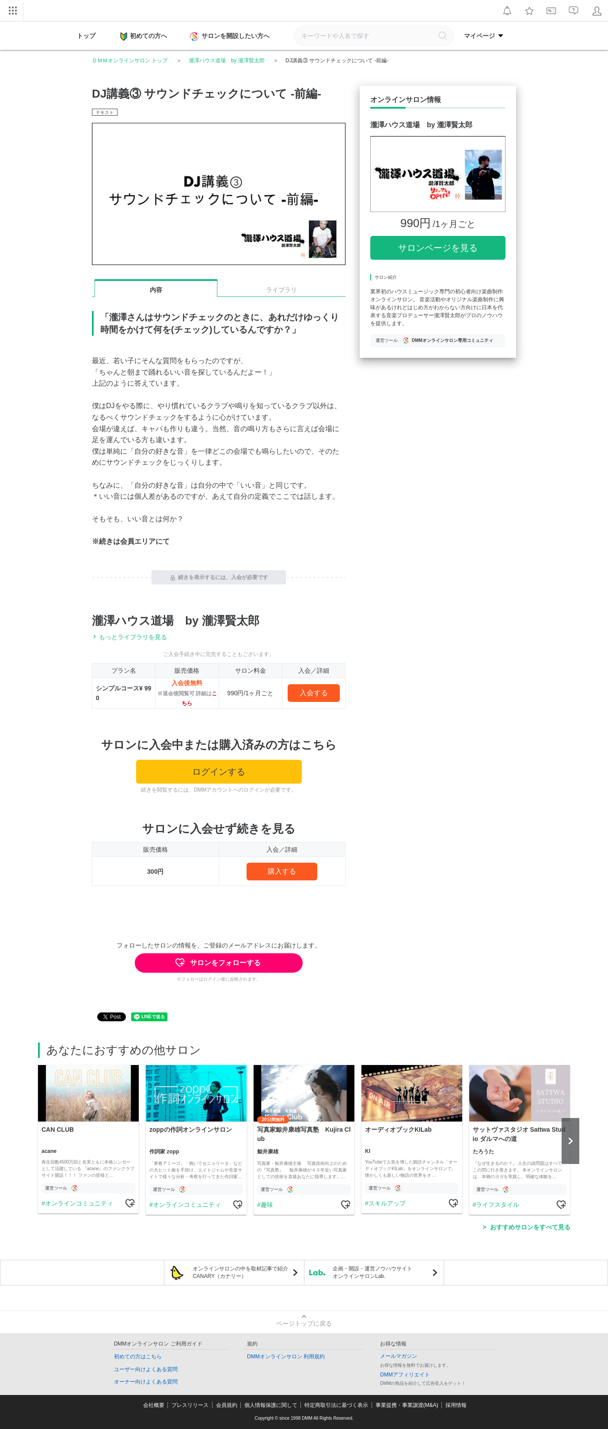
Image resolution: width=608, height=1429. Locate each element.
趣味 (266, 1204)
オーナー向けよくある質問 (146, 1382)
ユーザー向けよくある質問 (146, 1369)
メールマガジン (398, 1356)
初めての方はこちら (138, 1356)
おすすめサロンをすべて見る (530, 1227)
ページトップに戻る (304, 1323)
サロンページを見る (438, 248)
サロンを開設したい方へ (231, 36)
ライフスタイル (497, 1204)
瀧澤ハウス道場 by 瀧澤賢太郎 (227, 60)
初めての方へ (143, 36)
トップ (86, 35)
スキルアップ (386, 1203)
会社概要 (153, 1405)
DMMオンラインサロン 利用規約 (286, 1356)
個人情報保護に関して (270, 1405)
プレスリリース (190, 1405)
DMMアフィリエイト (405, 1375)
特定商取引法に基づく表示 (336, 1405)
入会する (314, 693)
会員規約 (226, 1405)
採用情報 (456, 1405)
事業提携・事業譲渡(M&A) (407, 1405)
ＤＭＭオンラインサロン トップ (129, 60)
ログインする (218, 772)
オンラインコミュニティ (79, 1203)
